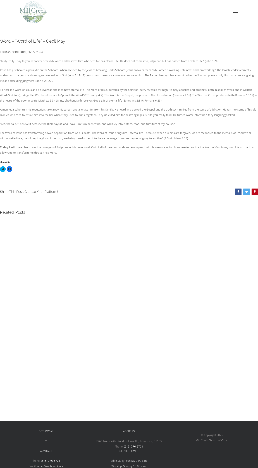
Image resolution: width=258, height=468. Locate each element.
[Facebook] (46, 441)
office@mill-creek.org (50, 466)
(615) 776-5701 (133, 446)
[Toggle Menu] (235, 12)
